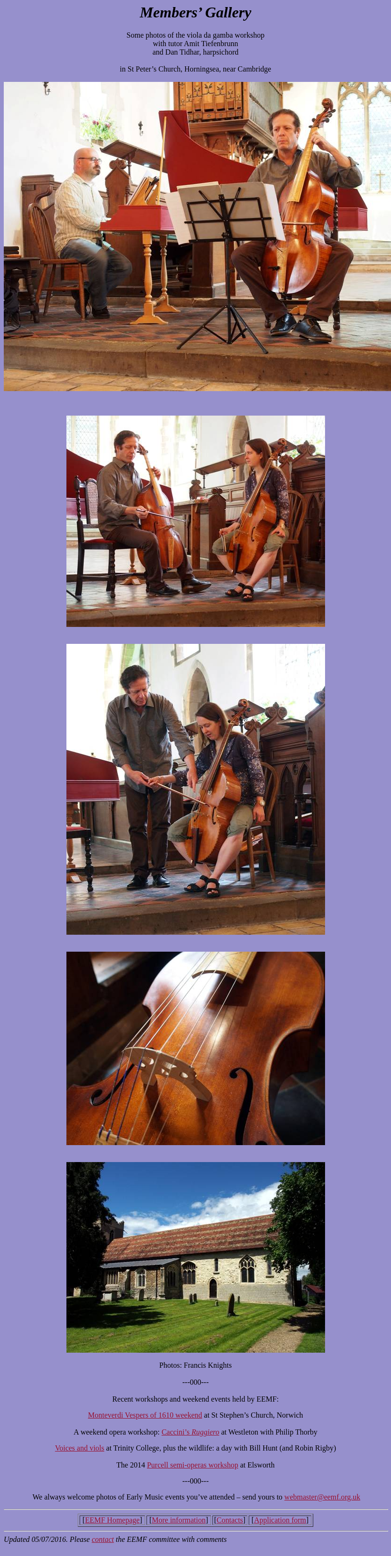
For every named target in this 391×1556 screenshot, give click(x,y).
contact (103, 1539)
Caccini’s (177, 1432)
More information (178, 1520)
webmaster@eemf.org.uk (322, 1497)
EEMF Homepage (112, 1520)
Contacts (230, 1520)
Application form (280, 1520)
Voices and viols (80, 1448)
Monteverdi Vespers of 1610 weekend (145, 1415)
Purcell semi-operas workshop (192, 1465)
